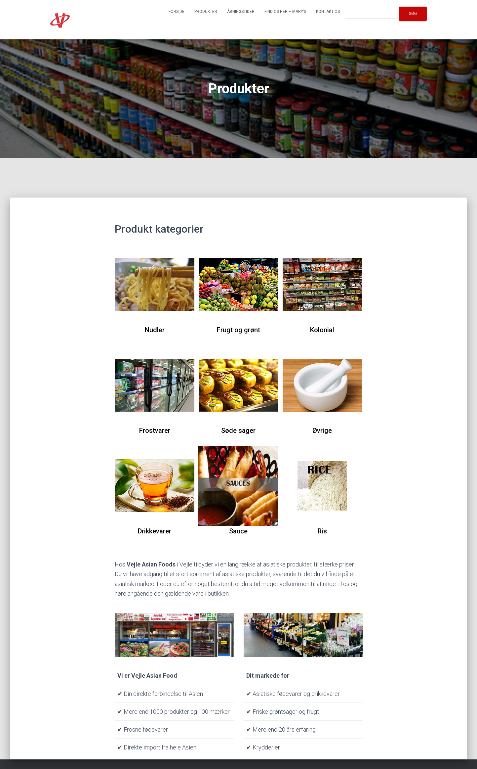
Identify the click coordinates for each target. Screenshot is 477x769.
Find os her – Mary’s (285, 11)
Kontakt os (328, 11)
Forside (176, 11)
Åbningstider (241, 11)
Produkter (205, 11)
